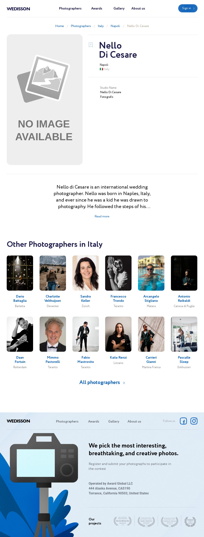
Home (59, 26)
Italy (101, 26)
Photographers (70, 8)
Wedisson (18, 8)
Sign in (186, 8)
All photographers (99, 382)
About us (138, 8)
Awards (96, 8)
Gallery (119, 8)
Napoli (115, 26)
